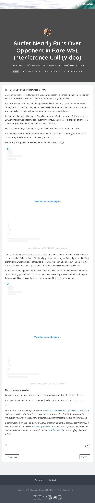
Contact (52, 480)
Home (12, 65)
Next (85, 457)
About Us (39, 480)
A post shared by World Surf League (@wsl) (47, 248)
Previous (12, 457)
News (20, 65)
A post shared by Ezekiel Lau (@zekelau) (47, 383)
